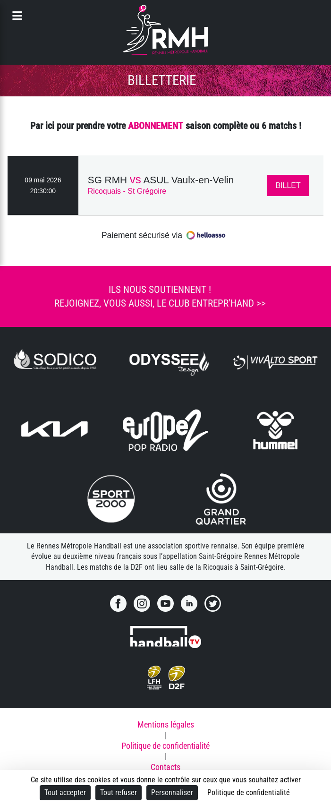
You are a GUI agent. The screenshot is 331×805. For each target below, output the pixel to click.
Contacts (165, 767)
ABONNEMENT (155, 125)
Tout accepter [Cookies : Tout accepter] (65, 792)
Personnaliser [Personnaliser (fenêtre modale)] (172, 792)
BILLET (287, 185)
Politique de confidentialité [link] (248, 792)
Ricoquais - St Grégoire (127, 191)
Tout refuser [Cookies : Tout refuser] (118, 792)
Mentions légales (165, 724)
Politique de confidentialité (165, 746)
